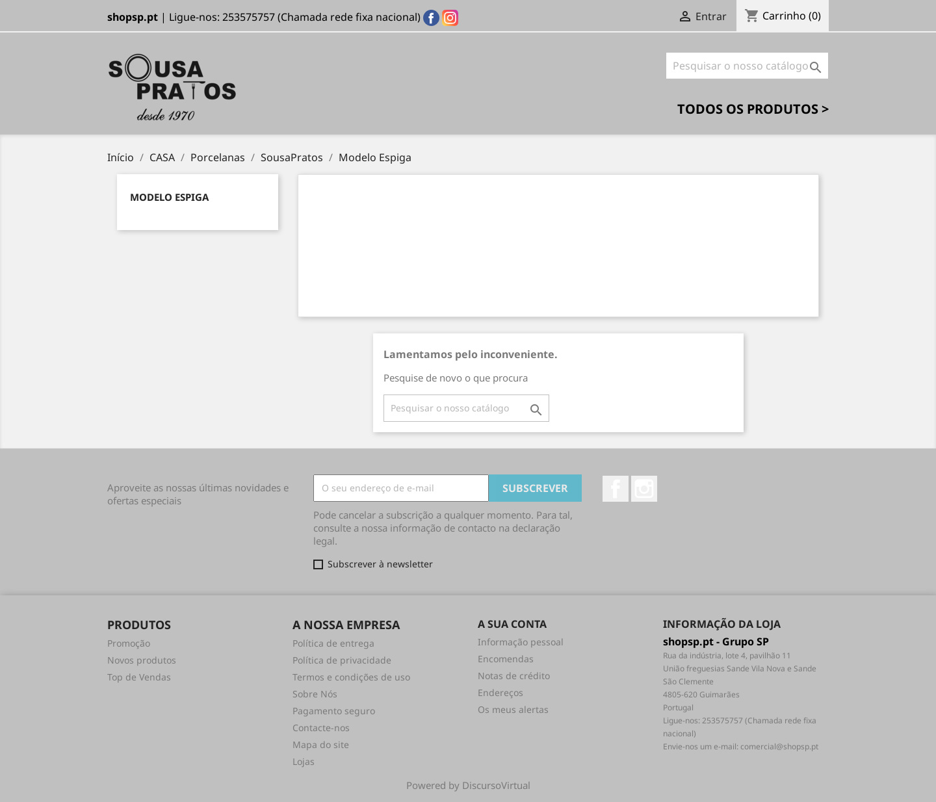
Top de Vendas (139, 677)
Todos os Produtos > (753, 109)
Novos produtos (141, 660)
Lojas (303, 761)
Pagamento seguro (333, 711)
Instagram (644, 489)
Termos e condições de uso (351, 677)
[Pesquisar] (747, 65)
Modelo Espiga (169, 196)
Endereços (500, 692)
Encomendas (506, 659)
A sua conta (512, 624)
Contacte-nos (321, 727)
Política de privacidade (341, 660)
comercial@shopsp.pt (779, 746)
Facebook (616, 489)
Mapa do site (320, 744)
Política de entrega (333, 643)
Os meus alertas (513, 709)
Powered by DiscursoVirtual (468, 785)
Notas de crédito (514, 675)
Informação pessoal (521, 642)
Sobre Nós (314, 694)
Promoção (128, 643)
